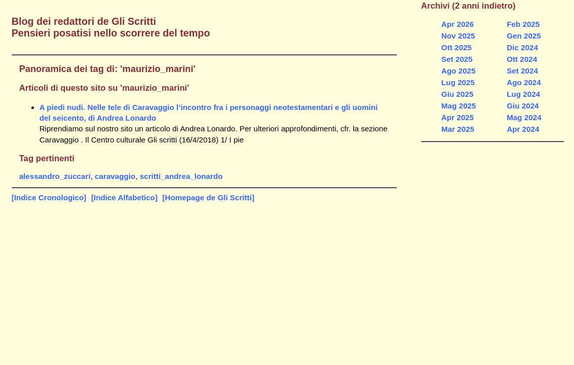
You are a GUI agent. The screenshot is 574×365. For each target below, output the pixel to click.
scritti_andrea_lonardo (181, 176)
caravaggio (115, 176)
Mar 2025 (457, 129)
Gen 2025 (524, 35)
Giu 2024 (523, 105)
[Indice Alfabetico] (124, 197)
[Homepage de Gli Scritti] (208, 197)
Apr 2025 (457, 117)
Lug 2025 (458, 82)
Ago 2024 (524, 82)
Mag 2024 (524, 117)
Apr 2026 (457, 24)
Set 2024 (522, 70)
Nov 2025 (458, 35)
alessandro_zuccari (55, 176)
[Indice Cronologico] (49, 197)
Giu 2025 (457, 94)
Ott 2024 (522, 59)
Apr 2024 (523, 129)
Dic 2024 (522, 47)
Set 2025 (457, 59)
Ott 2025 (456, 47)
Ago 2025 (458, 70)
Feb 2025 (523, 24)
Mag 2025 (458, 105)
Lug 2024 (523, 94)
